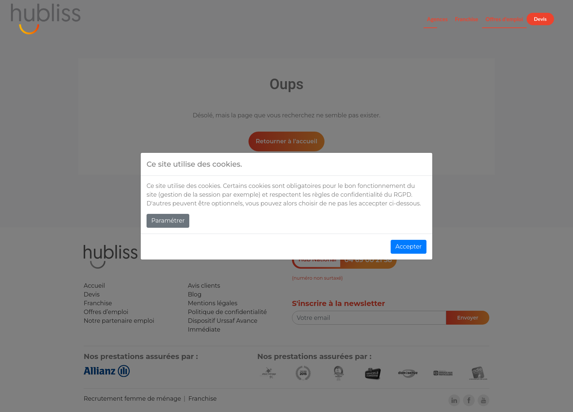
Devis (540, 19)
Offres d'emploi (504, 19)
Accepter (408, 246)
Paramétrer (168, 220)
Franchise (466, 19)
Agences (437, 19)
